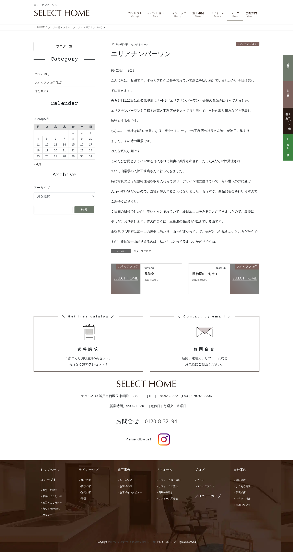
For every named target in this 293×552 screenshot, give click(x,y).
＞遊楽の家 (85, 492)
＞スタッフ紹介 (241, 498)
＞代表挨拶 (239, 492)
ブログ (199, 470)
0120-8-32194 (161, 421)
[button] (64, 46)
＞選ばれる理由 (48, 490)
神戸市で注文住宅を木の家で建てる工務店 (133, 542)
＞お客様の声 (124, 486)
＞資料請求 (239, 480)
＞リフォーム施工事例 (168, 480)
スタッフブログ (247, 43)
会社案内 (239, 470)
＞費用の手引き (164, 492)
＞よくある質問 (241, 486)
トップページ (50, 470)
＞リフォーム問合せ (167, 498)
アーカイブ (42, 187)
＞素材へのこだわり (51, 496)
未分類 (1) (41, 91)
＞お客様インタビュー (129, 492)
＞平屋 (82, 498)
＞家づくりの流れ (50, 508)
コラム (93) (42, 74)
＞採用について (241, 504)
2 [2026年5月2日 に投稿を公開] (82, 132)
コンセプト (48, 479)
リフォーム (164, 470)
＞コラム (199, 480)
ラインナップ (88, 470)
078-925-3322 (168, 396)
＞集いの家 (85, 480)
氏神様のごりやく (205, 274)
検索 (84, 209)
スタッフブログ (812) (48, 82)
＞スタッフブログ (204, 486)
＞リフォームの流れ (167, 486)
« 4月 (37, 164)
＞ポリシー (46, 514)
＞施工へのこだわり (51, 502)
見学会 (149, 274)
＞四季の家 (85, 486)
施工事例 (123, 470)
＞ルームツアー (125, 480)
